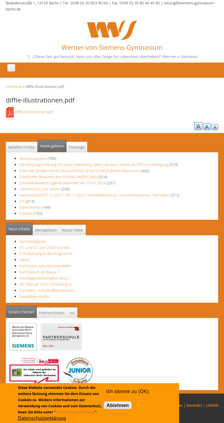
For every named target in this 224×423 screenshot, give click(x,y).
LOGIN (212, 405)
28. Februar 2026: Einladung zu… (47, 284)
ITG (22, 201)
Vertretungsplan (33, 158)
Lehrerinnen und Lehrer (39, 189)
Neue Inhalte (19, 228)
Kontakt (194, 405)
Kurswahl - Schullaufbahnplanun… (48, 290)
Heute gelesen (52, 146)
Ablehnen (117, 405)
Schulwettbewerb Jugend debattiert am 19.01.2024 (62, 182)
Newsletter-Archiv (34, 296)
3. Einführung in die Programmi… (47, 253)
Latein (24, 259)
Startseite (14, 86)
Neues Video (72, 230)
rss (72, 312)
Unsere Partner (22, 310)
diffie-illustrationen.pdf (34, 111)
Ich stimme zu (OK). (128, 391)
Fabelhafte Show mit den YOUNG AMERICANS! (58, 176)
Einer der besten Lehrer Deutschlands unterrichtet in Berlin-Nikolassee (79, 170)
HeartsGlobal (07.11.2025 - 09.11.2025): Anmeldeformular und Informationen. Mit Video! (94, 195)
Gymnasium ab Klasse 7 (39, 272)
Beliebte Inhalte (21, 147)
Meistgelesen (46, 230)
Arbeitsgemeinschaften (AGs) (43, 278)
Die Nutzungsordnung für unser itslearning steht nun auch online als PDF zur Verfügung (93, 164)
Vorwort (26, 213)
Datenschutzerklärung (75, 412)
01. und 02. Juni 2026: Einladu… (45, 247)
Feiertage (76, 147)
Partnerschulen (52, 312)
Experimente (30, 207)
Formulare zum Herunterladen (45, 265)
